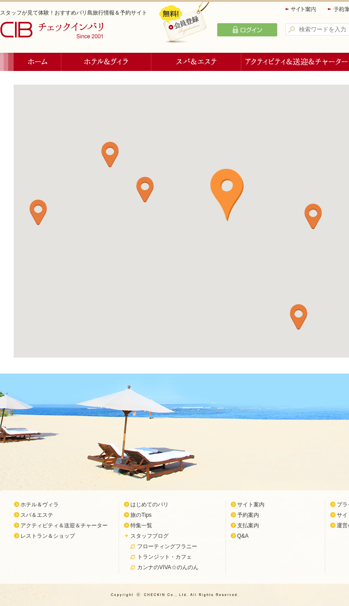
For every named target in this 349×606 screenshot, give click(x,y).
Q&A (243, 536)
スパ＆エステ (196, 62)
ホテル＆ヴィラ (106, 62)
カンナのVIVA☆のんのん (167, 567)
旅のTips (140, 515)
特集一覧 (141, 525)
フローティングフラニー (167, 546)
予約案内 (248, 515)
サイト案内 (301, 9)
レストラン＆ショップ (47, 536)
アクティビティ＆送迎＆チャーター (64, 525)
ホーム (37, 62)
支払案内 (248, 525)
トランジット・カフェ (164, 557)
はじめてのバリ (149, 504)
